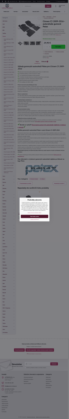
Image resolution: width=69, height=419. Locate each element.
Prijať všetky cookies (34, 216)
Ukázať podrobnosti (34, 219)
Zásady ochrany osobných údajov (34, 212)
